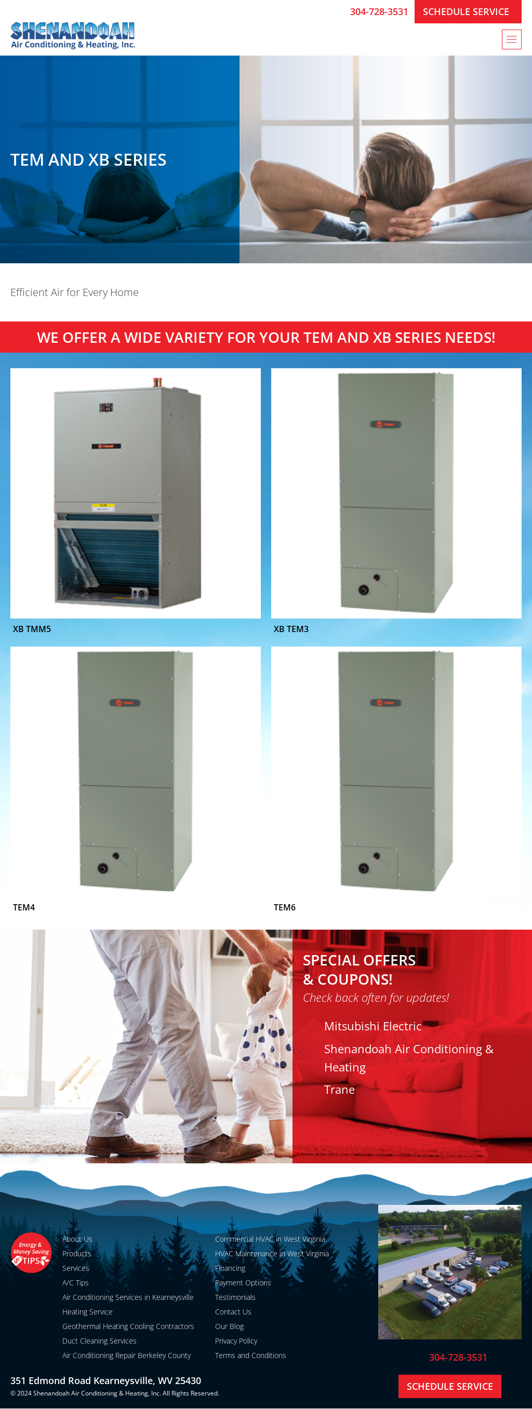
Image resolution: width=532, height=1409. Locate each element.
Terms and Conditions (250, 1355)
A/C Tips (75, 1282)
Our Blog (229, 1326)
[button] (512, 39)
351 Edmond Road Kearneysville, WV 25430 (105, 1380)
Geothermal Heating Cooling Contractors (128, 1326)
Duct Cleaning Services (99, 1341)
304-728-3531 (379, 11)
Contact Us (233, 1312)
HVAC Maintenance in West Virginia (272, 1253)
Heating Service (87, 1312)
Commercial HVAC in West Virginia (270, 1239)
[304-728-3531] (338, 11)
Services (75, 1268)
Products (76, 1253)
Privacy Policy (236, 1341)
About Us (77, 1239)
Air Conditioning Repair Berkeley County (126, 1355)
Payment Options (243, 1282)
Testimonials (235, 1297)
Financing (230, 1268)
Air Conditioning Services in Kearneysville (128, 1297)
